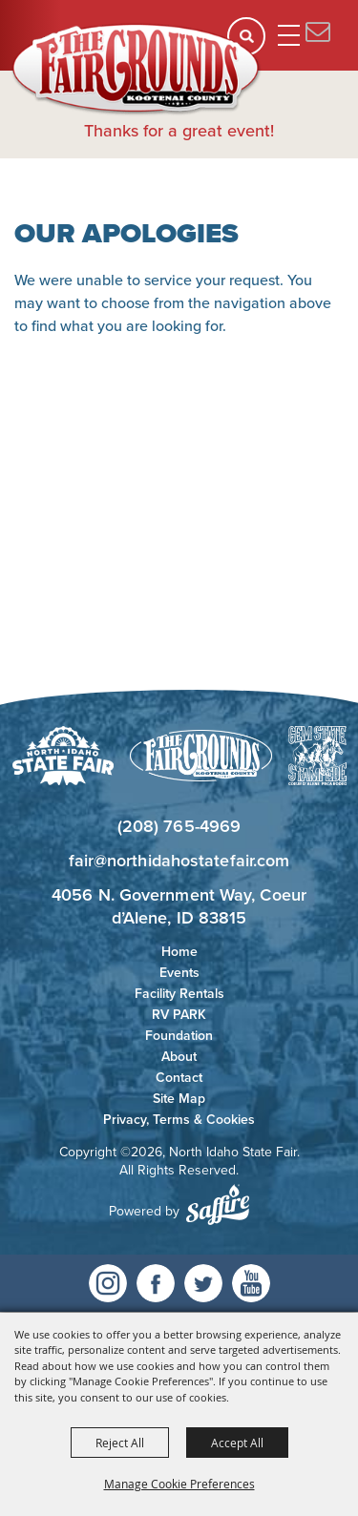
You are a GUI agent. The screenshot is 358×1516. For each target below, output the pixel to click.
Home (179, 952)
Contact (179, 1078)
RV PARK (179, 1015)
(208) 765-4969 (179, 826)
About (179, 1057)
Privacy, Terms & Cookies (179, 1120)
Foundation (179, 1036)
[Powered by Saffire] (217, 1204)
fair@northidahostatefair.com (179, 860)
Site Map (179, 1099)
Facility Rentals (179, 994)
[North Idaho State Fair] (136, 69)
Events (179, 973)
